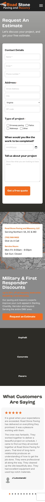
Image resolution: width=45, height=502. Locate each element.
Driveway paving (17, 125)
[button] (22, 316)
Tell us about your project (21, 156)
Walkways (14, 128)
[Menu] (41, 6)
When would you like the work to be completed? (20, 139)
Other (25, 128)
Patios (31, 125)
